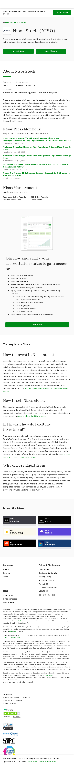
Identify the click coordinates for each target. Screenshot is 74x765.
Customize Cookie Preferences (41, 761)
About (6, 569)
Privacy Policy (45, 576)
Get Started (62, 12)
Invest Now (18, 51)
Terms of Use (47, 675)
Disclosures (44, 569)
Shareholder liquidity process (32, 416)
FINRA (11, 631)
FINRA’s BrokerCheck (12, 637)
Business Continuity (48, 573)
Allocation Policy (46, 580)
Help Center (8, 595)
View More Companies (15, 22)
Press (5, 576)
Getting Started (10, 599)
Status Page (8, 602)
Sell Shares (51, 51)
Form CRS (43, 584)
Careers (6, 573)
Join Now (37, 325)
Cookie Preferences (48, 587)
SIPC (15, 631)
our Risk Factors (21, 621)
